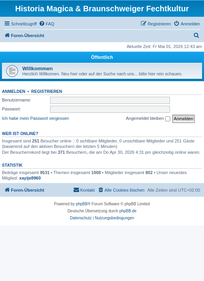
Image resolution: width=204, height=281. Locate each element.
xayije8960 (30, 178)
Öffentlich (102, 57)
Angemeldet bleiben (148, 118)
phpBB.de (128, 211)
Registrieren (46, 91)
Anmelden (13, 91)
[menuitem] (46, 23)
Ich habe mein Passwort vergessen (35, 118)
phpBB (82, 204)
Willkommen (37, 68)
